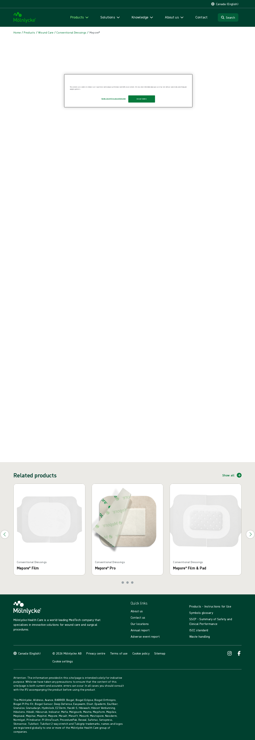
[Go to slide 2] (127, 582)
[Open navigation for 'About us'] (174, 17)
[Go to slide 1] (122, 582)
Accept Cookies (142, 99)
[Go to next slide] (250, 534)
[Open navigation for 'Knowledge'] (143, 17)
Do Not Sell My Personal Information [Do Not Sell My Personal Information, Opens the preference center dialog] (114, 99)
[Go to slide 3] (132, 582)
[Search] (228, 17)
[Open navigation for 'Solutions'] (110, 17)
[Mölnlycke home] (24, 17)
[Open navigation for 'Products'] (79, 17)
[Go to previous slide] (5, 534)
